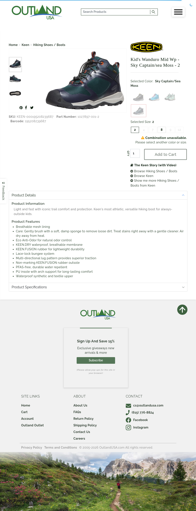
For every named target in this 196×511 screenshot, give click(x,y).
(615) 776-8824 (140, 412)
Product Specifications (29, 287)
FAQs (77, 412)
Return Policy (83, 418)
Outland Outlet (32, 425)
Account (27, 418)
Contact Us (81, 432)
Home (13, 45)
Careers (79, 438)
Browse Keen (141, 176)
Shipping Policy (85, 425)
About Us (80, 405)
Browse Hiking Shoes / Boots (153, 171)
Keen (25, 45)
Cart (24, 412)
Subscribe (96, 360)
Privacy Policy (31, 447)
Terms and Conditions (60, 447)
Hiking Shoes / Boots (49, 45)
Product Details (24, 195)
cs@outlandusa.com (145, 405)
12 (179, 129)
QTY (128, 153)
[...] (115, 12)
